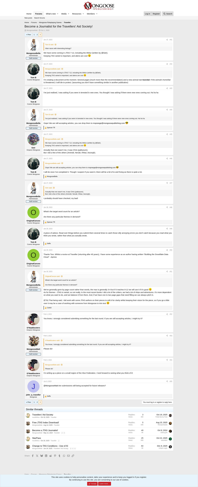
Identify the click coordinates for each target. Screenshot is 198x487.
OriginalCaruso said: (52, 276)
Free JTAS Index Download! (45, 422)
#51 (171, 271)
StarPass (36, 438)
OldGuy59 (163, 432)
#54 (171, 360)
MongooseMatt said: (52, 365)
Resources (76, 14)
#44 (171, 110)
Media (64, 14)
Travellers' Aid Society (42, 415)
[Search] (168, 13)
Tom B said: (49, 45)
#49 (171, 229)
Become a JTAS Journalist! (45, 430)
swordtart (164, 440)
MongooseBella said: (52, 69)
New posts (28, 18)
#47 (171, 183)
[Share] (167, 39)
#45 (171, 134)
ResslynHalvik (162, 425)
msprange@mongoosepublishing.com (109, 123)
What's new (51, 14)
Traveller (53, 417)
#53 (171, 336)
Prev (29, 35)
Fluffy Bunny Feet (161, 417)
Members (91, 14)
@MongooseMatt (51, 386)
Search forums (39, 18)
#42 (171, 64)
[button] (57, 13)
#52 (171, 314)
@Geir (104, 53)
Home (28, 14)
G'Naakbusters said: (52, 340)
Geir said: (48, 188)
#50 (171, 250)
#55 (171, 381)
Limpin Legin (163, 448)
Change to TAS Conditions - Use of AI (50, 446)
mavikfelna (35, 417)
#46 (171, 158)
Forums (38, 14)
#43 (171, 88)
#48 (171, 207)
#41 (171, 40)
